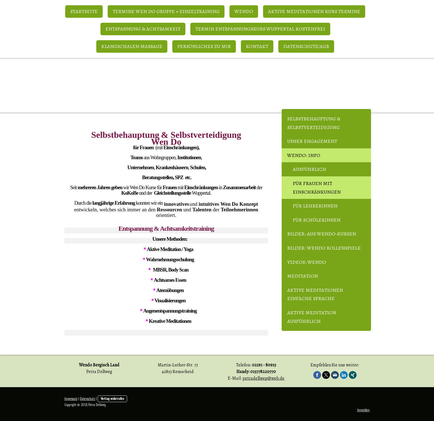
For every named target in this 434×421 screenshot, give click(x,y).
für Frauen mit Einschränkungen (317, 187)
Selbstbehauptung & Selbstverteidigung (313, 123)
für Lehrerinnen (315, 205)
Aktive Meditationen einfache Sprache (315, 294)
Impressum (70, 398)
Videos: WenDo (306, 262)
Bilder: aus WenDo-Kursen (321, 233)
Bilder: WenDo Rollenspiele (324, 248)
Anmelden (363, 410)
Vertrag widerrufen (112, 398)
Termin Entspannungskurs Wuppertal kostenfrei (260, 29)
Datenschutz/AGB (306, 46)
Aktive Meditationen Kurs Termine (314, 11)
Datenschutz (87, 398)
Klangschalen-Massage (131, 46)
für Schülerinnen (316, 220)
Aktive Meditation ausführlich (311, 316)
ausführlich (309, 169)
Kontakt (257, 46)
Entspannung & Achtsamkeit (142, 29)
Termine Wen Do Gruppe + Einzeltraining (166, 11)
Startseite (84, 11)
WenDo (243, 11)
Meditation (302, 276)
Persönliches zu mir (204, 46)
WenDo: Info (303, 155)
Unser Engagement (312, 141)
